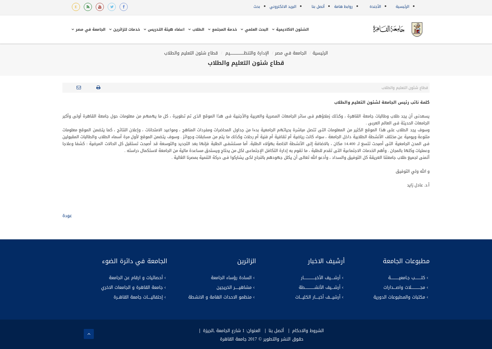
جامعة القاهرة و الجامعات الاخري (132, 287)
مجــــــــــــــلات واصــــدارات (404, 287)
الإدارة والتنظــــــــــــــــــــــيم (246, 53)
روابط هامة (343, 6)
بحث (257, 6)
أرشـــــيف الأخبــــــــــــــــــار (320, 278)
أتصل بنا (318, 6)
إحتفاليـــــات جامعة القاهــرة (138, 297)
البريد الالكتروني (283, 6)
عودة (67, 215)
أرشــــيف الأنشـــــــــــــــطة (319, 287)
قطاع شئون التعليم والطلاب (191, 53)
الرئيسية (402, 6)
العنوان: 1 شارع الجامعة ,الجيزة (231, 331)
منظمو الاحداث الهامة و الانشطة (220, 297)
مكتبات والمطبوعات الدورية (399, 297)
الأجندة (375, 6)
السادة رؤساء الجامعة (231, 278)
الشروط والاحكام (308, 331)
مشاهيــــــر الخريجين (234, 287)
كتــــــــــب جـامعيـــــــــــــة (406, 278)
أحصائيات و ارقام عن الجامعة (136, 278)
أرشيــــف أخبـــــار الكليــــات (317, 297)
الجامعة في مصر (291, 53)
